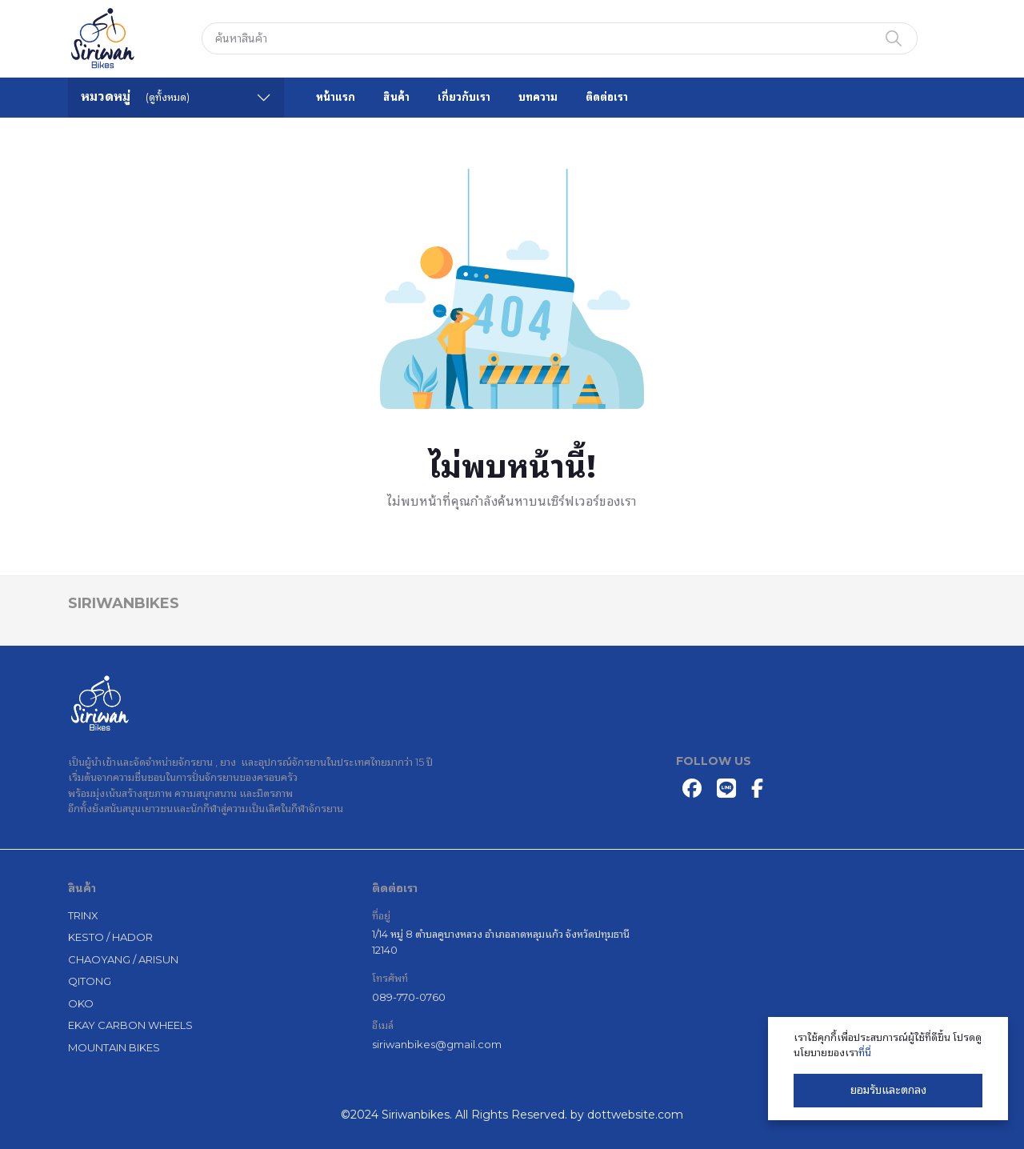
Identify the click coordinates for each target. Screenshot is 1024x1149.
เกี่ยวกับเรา (464, 96)
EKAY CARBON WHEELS (130, 1025)
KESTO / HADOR (110, 937)
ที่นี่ (864, 1052)
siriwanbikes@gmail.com (437, 1044)
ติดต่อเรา (607, 96)
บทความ (538, 96)
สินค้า (396, 96)
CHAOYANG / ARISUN (123, 959)
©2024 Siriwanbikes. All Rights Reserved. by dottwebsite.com (512, 1114)
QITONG (89, 981)
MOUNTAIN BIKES (114, 1047)
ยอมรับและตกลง (888, 1090)
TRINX (83, 915)
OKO (81, 1003)
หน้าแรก (335, 96)
